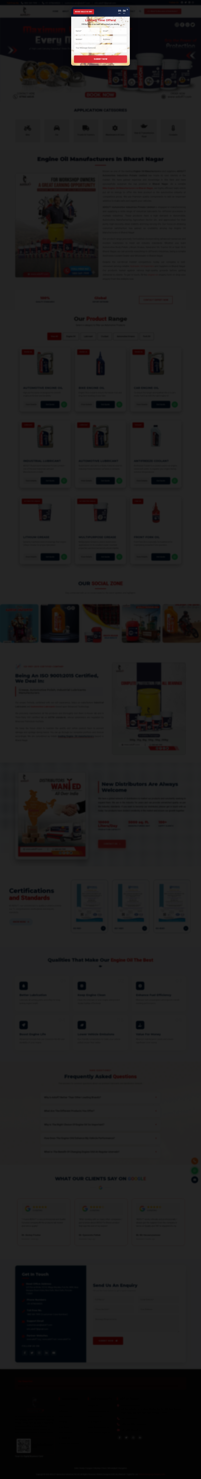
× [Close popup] (127, 9)
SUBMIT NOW (100, 59)
